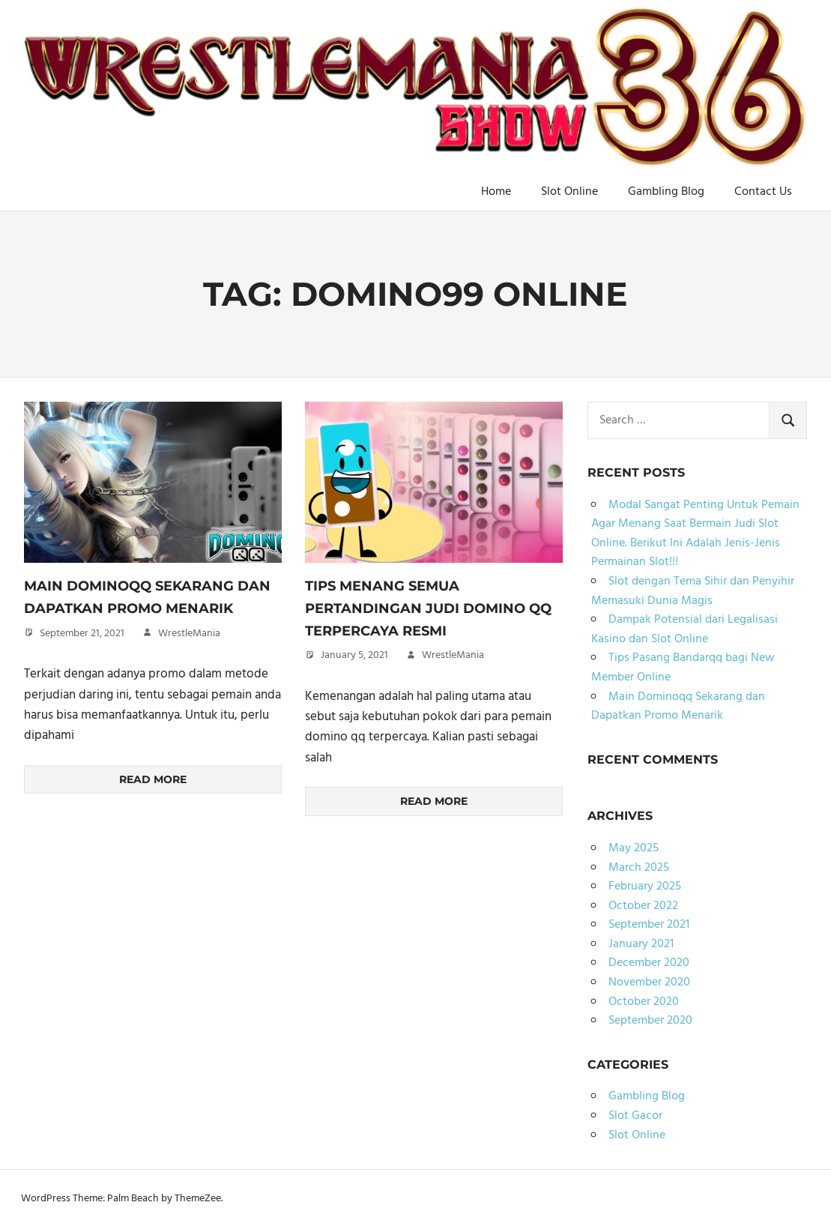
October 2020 (643, 1002)
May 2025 (633, 848)
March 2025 (638, 868)
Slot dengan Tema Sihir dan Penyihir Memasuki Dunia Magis (692, 591)
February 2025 (644, 886)
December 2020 (648, 963)
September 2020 (650, 1020)
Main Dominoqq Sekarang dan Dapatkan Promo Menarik (678, 706)
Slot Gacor (635, 1116)
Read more (153, 779)
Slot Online (569, 192)
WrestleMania (189, 633)
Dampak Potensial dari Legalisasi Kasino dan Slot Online (684, 629)
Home (496, 192)
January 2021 (641, 944)
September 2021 (648, 924)
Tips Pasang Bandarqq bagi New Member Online (683, 667)
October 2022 (643, 906)
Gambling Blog (666, 192)
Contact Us (763, 192)
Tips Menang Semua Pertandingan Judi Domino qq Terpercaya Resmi (428, 608)
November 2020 (649, 982)
